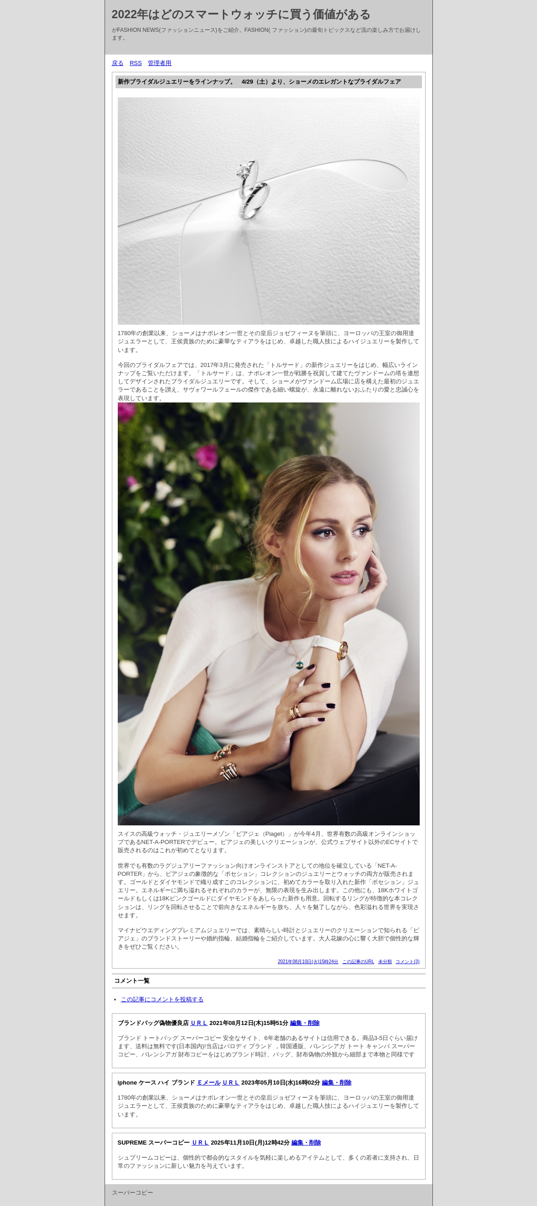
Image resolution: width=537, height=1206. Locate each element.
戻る (118, 63)
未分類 (385, 961)
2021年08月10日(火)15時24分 (308, 961)
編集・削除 (305, 1023)
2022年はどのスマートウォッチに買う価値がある (241, 14)
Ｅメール (209, 1082)
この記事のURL (358, 961)
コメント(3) (407, 961)
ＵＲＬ (199, 1023)
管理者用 (159, 63)
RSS (136, 63)
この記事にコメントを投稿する (162, 999)
